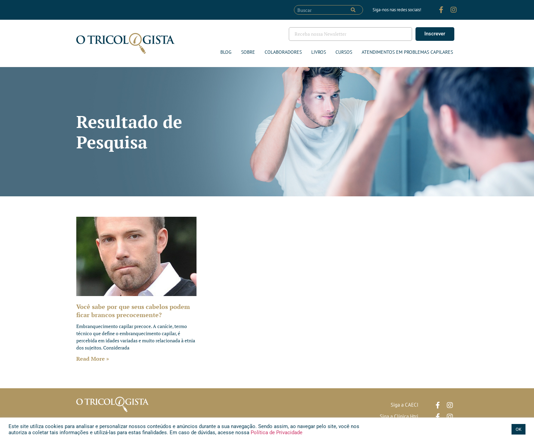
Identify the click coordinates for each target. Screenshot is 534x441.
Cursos (343, 52)
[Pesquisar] (353, 9)
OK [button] (518, 429)
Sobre (248, 52)
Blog (226, 52)
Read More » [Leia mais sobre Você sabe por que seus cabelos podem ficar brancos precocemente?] (92, 358)
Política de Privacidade (275, 432)
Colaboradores (283, 52)
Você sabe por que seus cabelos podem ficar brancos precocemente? (133, 310)
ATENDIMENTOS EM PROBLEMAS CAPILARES (407, 52)
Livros (318, 52)
